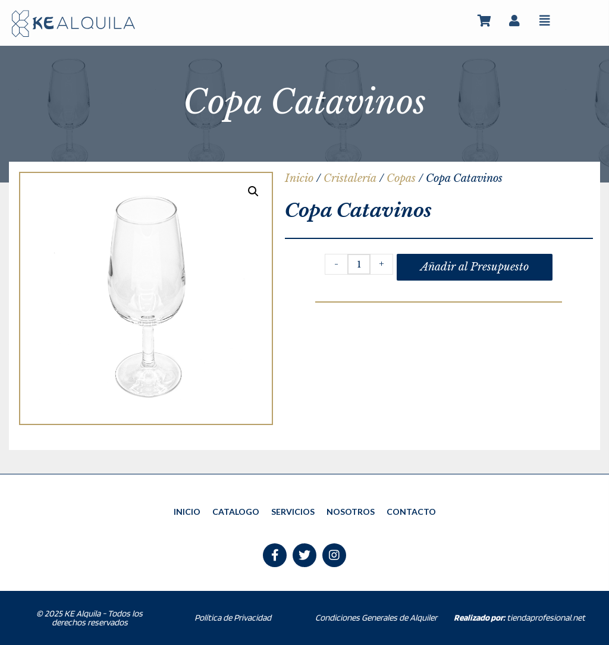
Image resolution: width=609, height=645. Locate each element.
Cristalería (350, 178)
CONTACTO (411, 511)
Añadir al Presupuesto (474, 266)
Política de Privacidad (232, 618)
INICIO (187, 511)
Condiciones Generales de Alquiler (376, 618)
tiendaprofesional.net (519, 618)
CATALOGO (235, 511)
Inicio (299, 178)
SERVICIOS (293, 511)
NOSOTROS (351, 511)
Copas (401, 178)
